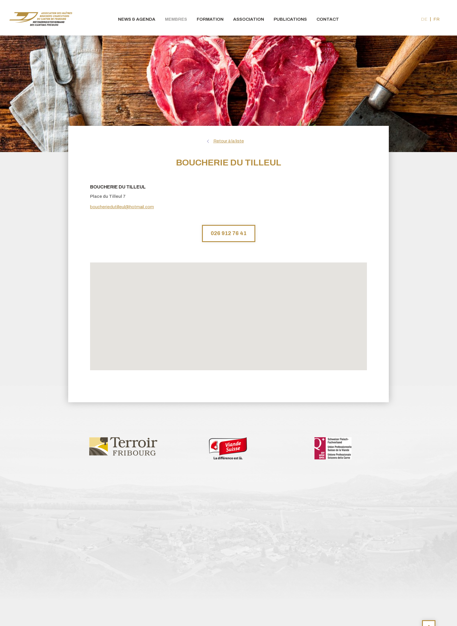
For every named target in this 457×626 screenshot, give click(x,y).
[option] (123, 446)
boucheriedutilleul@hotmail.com (122, 206)
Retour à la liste (228, 141)
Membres (176, 19)
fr (436, 19)
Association (248, 19)
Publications (290, 19)
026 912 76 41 (229, 233)
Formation (210, 19)
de (424, 19)
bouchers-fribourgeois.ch (41, 18)
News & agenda (136, 19)
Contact (328, 19)
